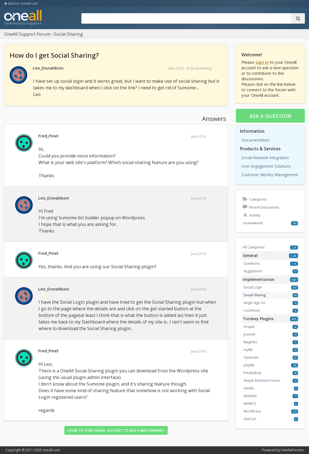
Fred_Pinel (48, 136)
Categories (255, 199)
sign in (262, 62)
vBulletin (250, 396)
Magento (250, 342)
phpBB (249, 365)
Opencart (251, 357)
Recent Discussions (261, 207)
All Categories (253, 247)
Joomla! (249, 334)
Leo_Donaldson (48, 68)
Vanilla (249, 388)
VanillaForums (293, 450)
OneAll (23, 18)
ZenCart (250, 419)
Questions (252, 263)
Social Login (253, 287)
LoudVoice (252, 310)
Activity (251, 215)
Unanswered (253, 223)
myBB (248, 349)
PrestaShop (252, 372)
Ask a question (270, 116)
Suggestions (253, 271)
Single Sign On (254, 302)
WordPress (252, 411)
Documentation (255, 140)
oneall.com (51, 450)
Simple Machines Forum (262, 380)
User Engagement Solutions (266, 166)
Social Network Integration (265, 157)
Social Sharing (201, 68)
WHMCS (250, 403)
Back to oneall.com (21, 3)
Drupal (249, 326)
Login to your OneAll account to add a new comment (116, 430)
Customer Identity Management (269, 174)
